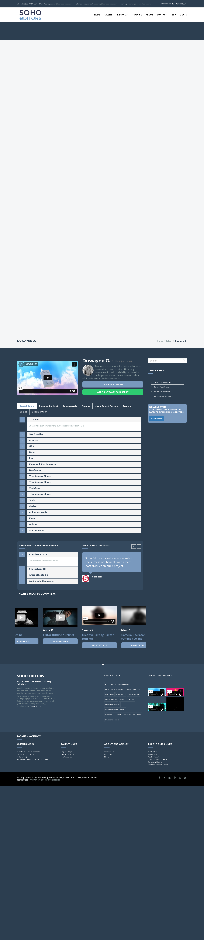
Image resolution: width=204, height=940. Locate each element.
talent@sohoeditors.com (61, 4)
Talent (108, 15)
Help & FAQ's (22, 757)
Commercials (70, 406)
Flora (32, 518)
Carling (33, 506)
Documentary (39, 412)
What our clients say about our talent (33, 759)
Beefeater (35, 470)
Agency (35, 736)
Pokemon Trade (38, 512)
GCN (31, 446)
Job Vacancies (66, 757)
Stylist (32, 500)
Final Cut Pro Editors (114, 689)
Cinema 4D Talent (113, 715)
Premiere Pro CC (38, 554)
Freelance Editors (112, 704)
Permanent (122, 15)
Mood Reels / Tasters (106, 406)
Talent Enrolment (68, 754)
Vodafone (34, 488)
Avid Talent (153, 752)
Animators (120, 694)
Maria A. (126, 630)
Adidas (33, 524)
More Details (21, 641)
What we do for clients (163, 396)
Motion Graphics (127, 699)
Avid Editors (110, 684)
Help (173, 15)
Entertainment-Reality (115, 710)
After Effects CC (38, 575)
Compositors (123, 684)
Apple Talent (153, 754)
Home (97, 15)
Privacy (33, 780)
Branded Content (48, 406)
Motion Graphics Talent (158, 764)
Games (23, 412)
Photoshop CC (37, 569)
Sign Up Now (156, 419)
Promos (86, 406)
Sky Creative (36, 434)
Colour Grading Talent (157, 759)
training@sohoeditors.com (139, 4)
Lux (31, 458)
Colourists (109, 694)
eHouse (33, 440)
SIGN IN (183, 15)
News (106, 757)
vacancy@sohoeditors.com (105, 4)
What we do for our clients (28, 752)
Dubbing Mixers (112, 720)
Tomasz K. (89, 630)
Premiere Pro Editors (132, 715)
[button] (139, 546)
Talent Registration (162, 387)
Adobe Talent (153, 757)
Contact (162, 15)
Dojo (32, 452)
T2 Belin (34, 419)
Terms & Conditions (162, 391)
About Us (108, 754)
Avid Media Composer (41, 581)
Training (137, 15)
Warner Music (37, 530)
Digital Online (27, 406)
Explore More (35, 706)
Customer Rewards (162, 382)
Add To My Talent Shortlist (113, 392)
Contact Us (109, 752)
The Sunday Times (40, 476)
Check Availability (113, 384)
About (149, 15)
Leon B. (48, 630)
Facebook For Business (42, 464)
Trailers (127, 406)
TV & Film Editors (133, 689)
